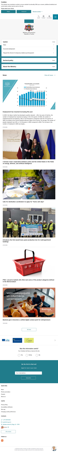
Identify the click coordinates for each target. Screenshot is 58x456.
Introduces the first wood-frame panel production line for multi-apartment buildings (27, 241)
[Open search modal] (39, 17)
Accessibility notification (7, 407)
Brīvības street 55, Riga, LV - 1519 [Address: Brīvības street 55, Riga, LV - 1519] (11, 424)
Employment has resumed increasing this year (18, 112)
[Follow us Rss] (2, 440)
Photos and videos (5, 392)
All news (29, 329)
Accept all (24, 11)
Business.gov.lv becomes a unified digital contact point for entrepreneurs (26, 320)
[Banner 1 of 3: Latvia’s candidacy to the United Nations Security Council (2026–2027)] (29, 340)
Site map (3, 409)
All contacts (8, 431)
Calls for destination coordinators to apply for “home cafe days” (23, 202)
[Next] (55, 340)
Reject (8, 11)
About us (3, 396)
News (2, 389)
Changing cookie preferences (8, 411)
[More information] (8, 427)
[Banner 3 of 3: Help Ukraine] (17, 340)
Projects (3, 394)
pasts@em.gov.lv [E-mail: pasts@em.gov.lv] (7, 422)
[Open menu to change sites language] (43, 17)
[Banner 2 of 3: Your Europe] (6, 340)
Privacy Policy (4, 404)
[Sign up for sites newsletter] (28, 377)
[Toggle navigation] (55, 16)
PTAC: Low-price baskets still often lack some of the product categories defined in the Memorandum (28, 281)
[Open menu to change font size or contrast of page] (49, 17)
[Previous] (3, 340)
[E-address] (4, 427)
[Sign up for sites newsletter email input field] (28, 373)
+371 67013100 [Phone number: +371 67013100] (7, 420)
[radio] (20, 355)
